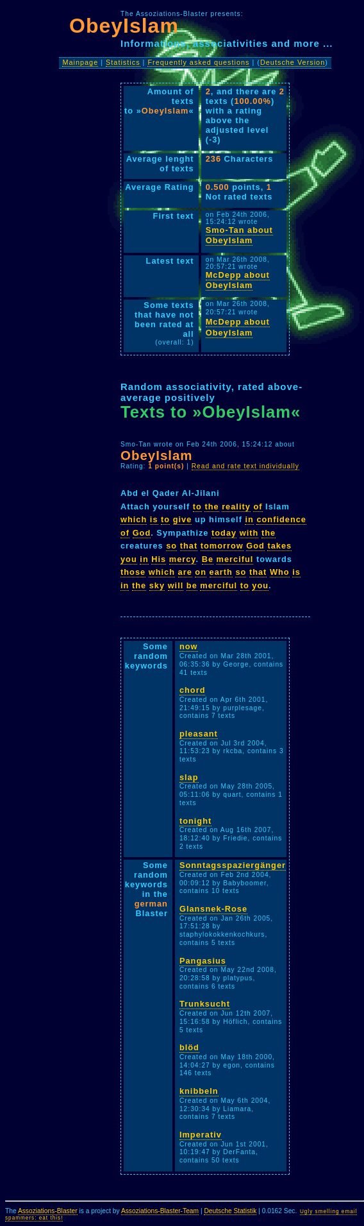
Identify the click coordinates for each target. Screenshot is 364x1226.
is (154, 519)
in (249, 519)
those (132, 572)
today (223, 533)
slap (189, 777)
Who (280, 572)
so (171, 545)
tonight (195, 821)
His (158, 559)
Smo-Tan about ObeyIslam (239, 235)
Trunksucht (204, 1004)
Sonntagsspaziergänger (232, 865)
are (185, 572)
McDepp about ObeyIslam (238, 280)
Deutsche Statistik (230, 1210)
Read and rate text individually (245, 466)
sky (157, 585)
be (191, 585)
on (200, 572)
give (182, 519)
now (188, 646)
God (142, 533)
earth (221, 572)
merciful (235, 559)
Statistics (123, 62)
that (188, 545)
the (211, 506)
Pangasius (202, 961)
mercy (182, 559)
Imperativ (200, 1134)
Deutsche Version (292, 62)
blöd (189, 1047)
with (249, 533)
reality (236, 506)
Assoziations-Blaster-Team (160, 1210)
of (257, 506)
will (176, 585)
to (197, 506)
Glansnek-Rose (213, 909)
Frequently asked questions (198, 62)
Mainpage (80, 62)
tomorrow (222, 545)
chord (192, 690)
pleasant (198, 733)
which (133, 519)
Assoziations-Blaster (48, 1210)
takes (279, 545)
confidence (281, 519)
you (128, 559)
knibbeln (199, 1091)
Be (207, 559)
